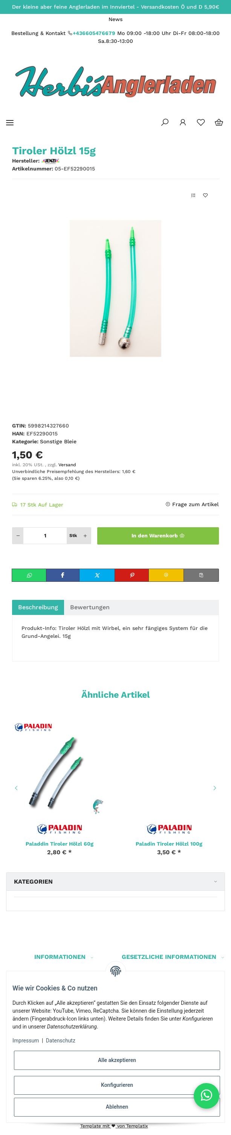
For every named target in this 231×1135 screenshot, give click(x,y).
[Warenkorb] (219, 122)
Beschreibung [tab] (38, 607)
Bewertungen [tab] (90, 607)
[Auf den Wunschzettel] (205, 195)
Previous (15, 788)
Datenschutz (60, 1041)
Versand (67, 464)
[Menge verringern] (18, 536)
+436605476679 (94, 33)
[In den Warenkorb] (158, 536)
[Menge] (45, 536)
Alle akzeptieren (117, 1060)
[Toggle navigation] (10, 122)
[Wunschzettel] (201, 122)
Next (215, 788)
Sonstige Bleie (58, 441)
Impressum (25, 1041)
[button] (165, 122)
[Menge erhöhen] (85, 536)
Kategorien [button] (33, 881)
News (115, 19)
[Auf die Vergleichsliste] (193, 195)
